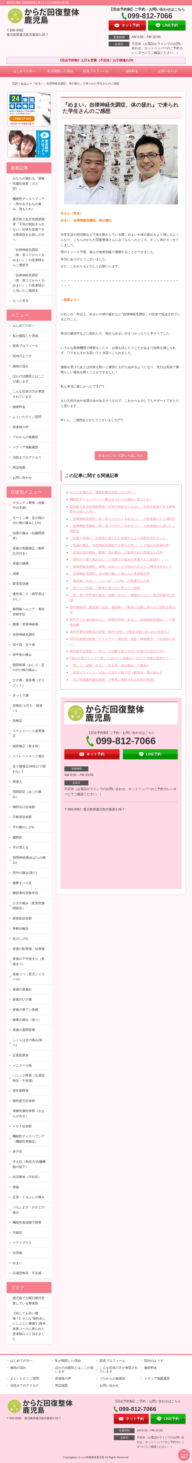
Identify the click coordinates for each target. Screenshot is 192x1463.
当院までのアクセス (27, 457)
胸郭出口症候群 (24, 807)
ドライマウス (22, 1242)
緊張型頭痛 (21, 583)
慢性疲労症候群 (24, 1101)
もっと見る (21, 300)
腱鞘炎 (17, 837)
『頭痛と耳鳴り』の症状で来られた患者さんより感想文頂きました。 (119, 538)
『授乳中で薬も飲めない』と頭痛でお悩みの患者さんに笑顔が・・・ (119, 559)
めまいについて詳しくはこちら (121, 455)
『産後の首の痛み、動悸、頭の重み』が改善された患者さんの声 (116, 552)
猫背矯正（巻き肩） (27, 746)
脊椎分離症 (21, 928)
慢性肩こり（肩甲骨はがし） (29, 596)
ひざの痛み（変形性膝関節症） (29, 905)
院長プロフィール (96, 71)
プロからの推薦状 (25, 437)
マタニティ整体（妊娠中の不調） (29, 505)
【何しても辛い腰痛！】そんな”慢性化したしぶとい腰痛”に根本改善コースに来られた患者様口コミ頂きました (29, 1326)
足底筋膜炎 (21, 1055)
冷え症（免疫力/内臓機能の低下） (29, 1164)
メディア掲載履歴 (25, 447)
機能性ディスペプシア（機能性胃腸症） (29, 1139)
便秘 (16, 1187)
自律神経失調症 (24, 634)
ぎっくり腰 (21, 695)
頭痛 (16, 573)
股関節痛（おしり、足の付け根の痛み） (29, 667)
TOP (15, 83)
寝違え (17, 781)
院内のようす (22, 356)
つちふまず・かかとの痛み (29, 1210)
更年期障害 (21, 1090)
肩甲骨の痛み (22, 654)
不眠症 (17, 1232)
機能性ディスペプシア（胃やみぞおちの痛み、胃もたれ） (111, 499)
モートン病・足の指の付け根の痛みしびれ (29, 520)
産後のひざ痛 (22, 999)
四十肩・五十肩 (24, 644)
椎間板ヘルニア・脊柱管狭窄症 (29, 611)
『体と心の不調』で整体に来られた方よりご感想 (105, 588)
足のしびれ (21, 938)
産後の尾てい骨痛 (25, 1009)
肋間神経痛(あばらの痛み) (29, 860)
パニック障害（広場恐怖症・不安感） (29, 1078)
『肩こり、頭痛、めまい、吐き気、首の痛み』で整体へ (110, 665)
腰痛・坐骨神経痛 (25, 624)
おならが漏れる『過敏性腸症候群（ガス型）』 (103, 492)
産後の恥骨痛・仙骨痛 (29, 948)
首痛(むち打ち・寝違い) (27, 708)
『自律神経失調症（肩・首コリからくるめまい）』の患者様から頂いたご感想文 (29, 282)
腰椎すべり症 (22, 883)
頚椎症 (17, 720)
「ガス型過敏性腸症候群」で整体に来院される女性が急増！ (113, 679)
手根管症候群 (22, 817)
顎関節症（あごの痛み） (27, 794)
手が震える (21, 847)
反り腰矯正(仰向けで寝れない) (29, 769)
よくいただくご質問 (27, 417)
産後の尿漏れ (22, 989)
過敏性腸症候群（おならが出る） (29, 1113)
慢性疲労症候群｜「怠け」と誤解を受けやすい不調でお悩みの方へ (118, 651)
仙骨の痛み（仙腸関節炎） (29, 535)
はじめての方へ (24, 71)
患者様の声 (21, 427)
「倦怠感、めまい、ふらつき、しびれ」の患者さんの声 (110, 581)
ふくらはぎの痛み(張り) (27, 1042)
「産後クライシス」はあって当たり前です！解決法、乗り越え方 (116, 672)
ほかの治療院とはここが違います (29, 379)
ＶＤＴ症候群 (22, 1126)
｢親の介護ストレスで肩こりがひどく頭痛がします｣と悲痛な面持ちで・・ (122, 658)
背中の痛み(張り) (25, 872)
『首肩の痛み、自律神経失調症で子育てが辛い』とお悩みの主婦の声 (119, 545)
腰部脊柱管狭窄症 (25, 893)
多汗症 (17, 1151)
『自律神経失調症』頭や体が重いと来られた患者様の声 (110, 573)
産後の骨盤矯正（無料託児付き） (29, 551)
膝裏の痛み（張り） (27, 1019)
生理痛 (17, 1253)
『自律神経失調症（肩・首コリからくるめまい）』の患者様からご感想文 (122, 519)
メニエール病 (22, 1065)
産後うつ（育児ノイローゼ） (29, 976)
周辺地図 (19, 467)
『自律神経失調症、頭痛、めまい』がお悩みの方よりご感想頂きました (121, 566)
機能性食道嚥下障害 (27, 1222)
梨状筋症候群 (22, 918)
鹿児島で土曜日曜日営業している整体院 (29, 1300)
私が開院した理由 (60, 71)
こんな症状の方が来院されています (29, 394)
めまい (25, 83)
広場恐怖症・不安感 (27, 1273)
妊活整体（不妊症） (27, 1177)
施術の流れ (21, 366)
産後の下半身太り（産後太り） (29, 961)
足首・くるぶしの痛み (29, 1197)
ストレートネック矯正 (29, 756)
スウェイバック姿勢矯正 (29, 733)
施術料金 (131, 71)
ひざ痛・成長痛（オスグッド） (29, 682)
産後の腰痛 (21, 563)
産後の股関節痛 (24, 1029)
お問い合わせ (167, 71)
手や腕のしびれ (24, 827)
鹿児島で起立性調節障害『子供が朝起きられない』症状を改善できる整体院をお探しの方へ (29, 229)
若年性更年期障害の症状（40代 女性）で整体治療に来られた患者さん (120, 632)
